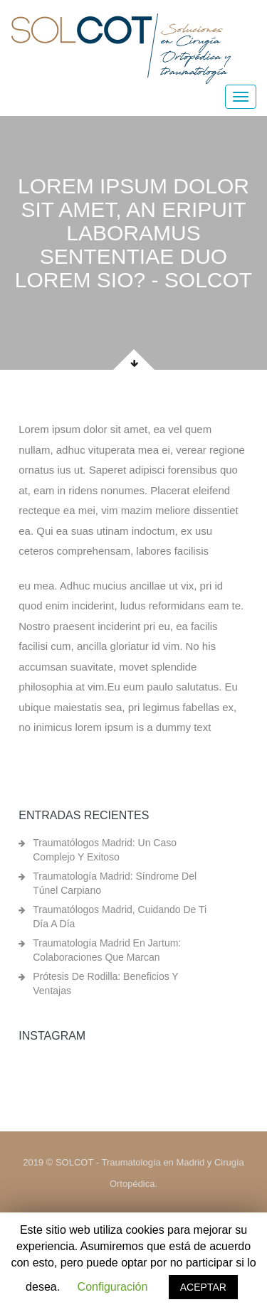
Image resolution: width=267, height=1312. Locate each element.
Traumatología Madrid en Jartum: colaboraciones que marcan (107, 950)
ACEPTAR (203, 1287)
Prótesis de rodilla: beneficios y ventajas (105, 983)
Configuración (113, 1287)
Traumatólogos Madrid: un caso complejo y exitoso (105, 850)
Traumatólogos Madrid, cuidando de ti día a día (119, 916)
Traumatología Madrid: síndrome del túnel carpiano (115, 883)
